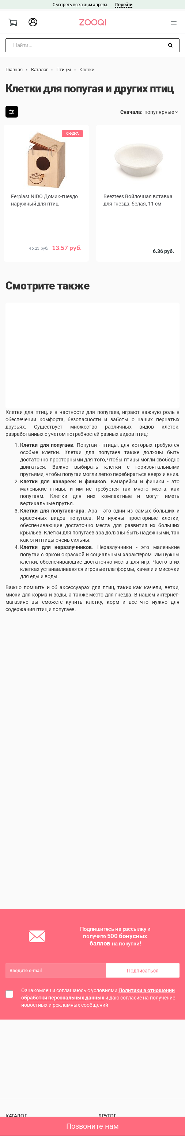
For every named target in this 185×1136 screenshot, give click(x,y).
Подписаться (143, 971)
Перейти (123, 4)
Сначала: (131, 112)
